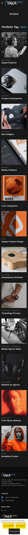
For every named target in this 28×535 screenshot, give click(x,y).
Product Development (11, 98)
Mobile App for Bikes (11, 349)
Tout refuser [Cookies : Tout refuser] (20, 525)
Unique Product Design (12, 241)
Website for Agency (10, 385)
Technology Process (10, 313)
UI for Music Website (11, 420)
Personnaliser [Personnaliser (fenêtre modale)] (14, 531)
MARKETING (5, 96)
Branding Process (9, 456)
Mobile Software (9, 170)
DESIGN (3, 203)
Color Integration (9, 206)
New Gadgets (7, 134)
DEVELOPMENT (5, 60)
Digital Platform (8, 63)
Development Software (12, 277)
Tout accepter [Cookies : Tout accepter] (8, 525)
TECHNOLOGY (5, 131)
